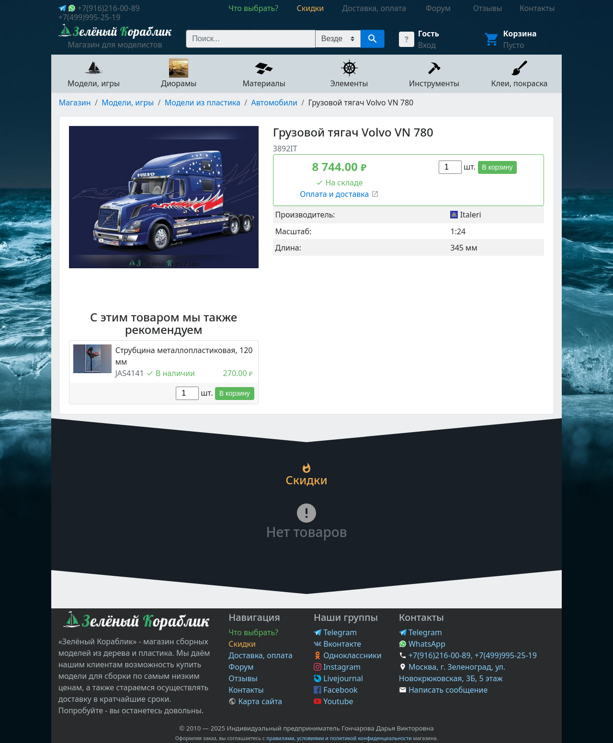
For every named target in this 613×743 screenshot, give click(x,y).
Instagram (337, 667)
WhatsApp (422, 644)
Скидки (242, 644)
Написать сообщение (448, 690)
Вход (427, 45)
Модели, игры (128, 102)
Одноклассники (348, 655)
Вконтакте (337, 644)
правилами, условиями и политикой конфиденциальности (339, 738)
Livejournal (338, 678)
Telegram (335, 632)
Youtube (333, 701)
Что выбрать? (253, 632)
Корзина (520, 33)
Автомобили (274, 102)
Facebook (336, 690)
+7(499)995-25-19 (89, 17)
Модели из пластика (202, 102)
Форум (240, 667)
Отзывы (243, 678)
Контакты (245, 690)
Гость (428, 33)
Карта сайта (255, 701)
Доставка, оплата (260, 655)
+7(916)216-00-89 (109, 8)
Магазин (75, 102)
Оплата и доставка (339, 194)
